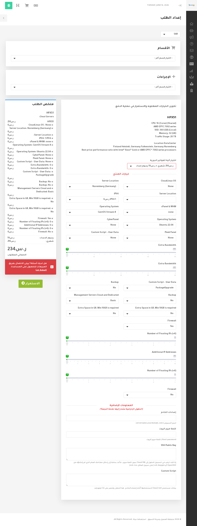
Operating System (109, 207)
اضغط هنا (41, 273)
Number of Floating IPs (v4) (161, 334)
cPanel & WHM (168, 207)
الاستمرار (30, 287)
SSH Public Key (168, 445)
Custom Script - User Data (105, 232)
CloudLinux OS (168, 181)
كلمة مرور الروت (167, 429)
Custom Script (168, 471)
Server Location (110, 181)
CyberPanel (113, 220)
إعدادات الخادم (168, 412)
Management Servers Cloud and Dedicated (96, 295)
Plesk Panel (170, 232)
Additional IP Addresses (164, 352)
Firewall (172, 321)
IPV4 (116, 194)
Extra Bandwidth (167, 245)
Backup (115, 282)
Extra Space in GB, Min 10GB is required (155, 308)
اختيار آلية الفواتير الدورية (163, 160)
